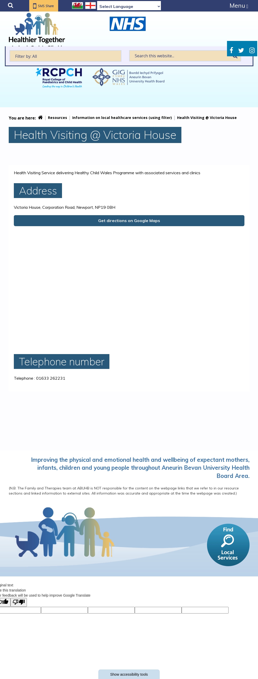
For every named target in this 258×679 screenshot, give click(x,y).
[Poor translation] (19, 602)
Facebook (231, 50)
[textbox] (65, 56)
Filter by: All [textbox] (26, 56)
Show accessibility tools (129, 674)
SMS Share (47, 6)
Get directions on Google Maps (129, 220)
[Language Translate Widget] (129, 6)
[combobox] (65, 56)
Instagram (252, 50)
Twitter (241, 50)
